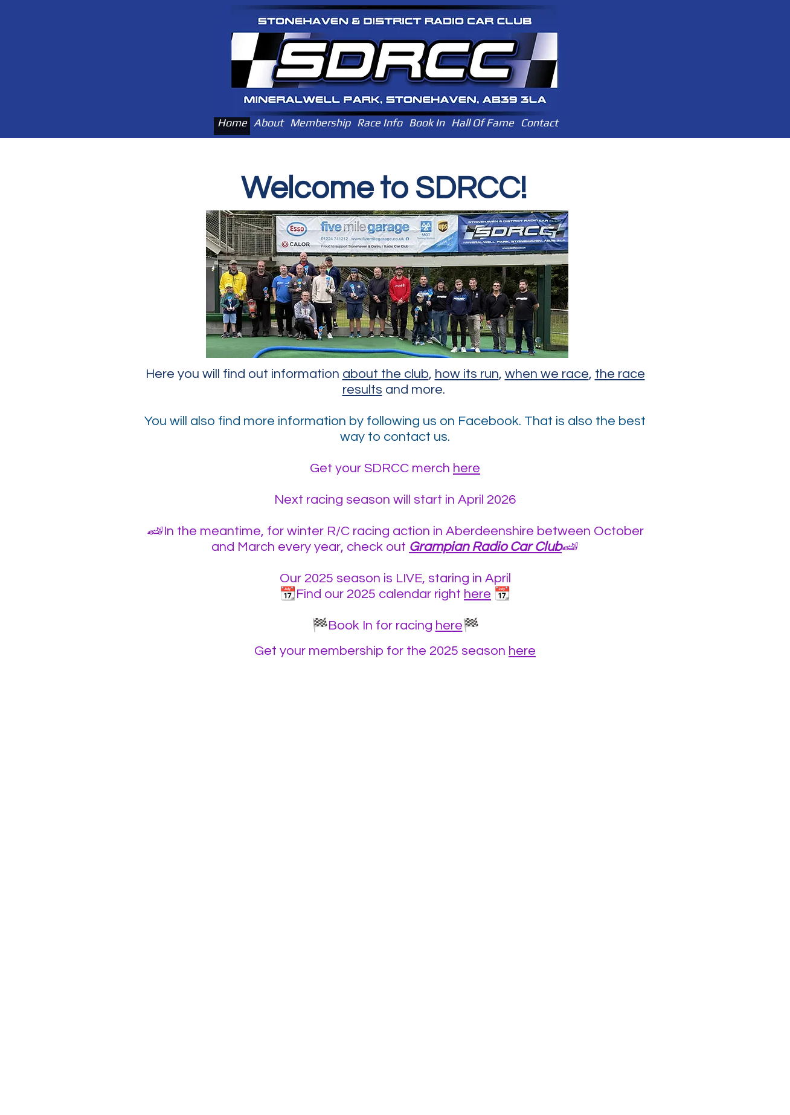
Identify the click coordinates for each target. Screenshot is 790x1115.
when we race (547, 374)
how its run (467, 374)
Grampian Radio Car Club (485, 547)
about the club (385, 374)
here (466, 468)
